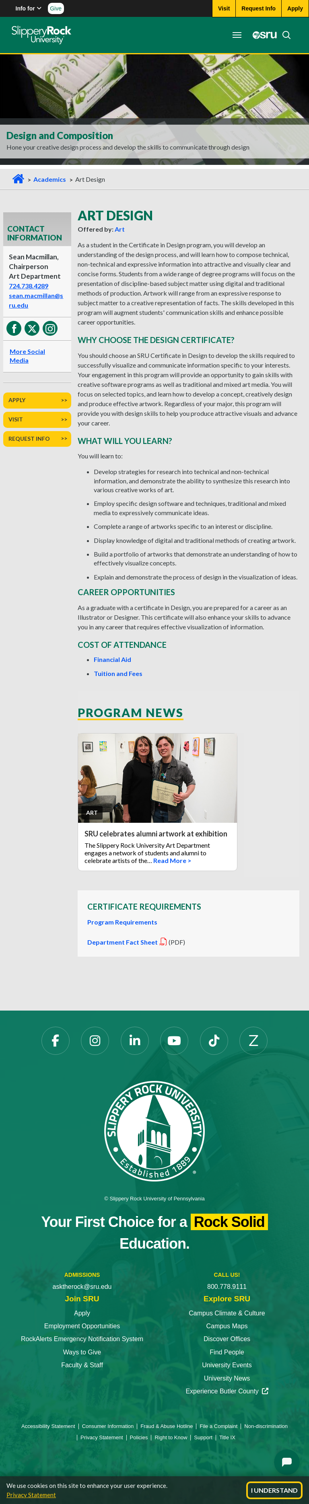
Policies (139, 1437)
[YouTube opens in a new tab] (174, 1041)
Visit (15, 419)
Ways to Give (82, 1352)
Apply (16, 400)
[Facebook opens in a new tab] (55, 1041)
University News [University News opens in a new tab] (227, 1378)
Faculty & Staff (82, 1365)
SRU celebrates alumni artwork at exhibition (156, 833)
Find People (227, 1352)
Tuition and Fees (118, 673)
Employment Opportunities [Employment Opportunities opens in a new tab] (82, 1326)
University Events (227, 1365)
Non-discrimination (266, 1426)
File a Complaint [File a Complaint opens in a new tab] (218, 1426)
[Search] (283, 35)
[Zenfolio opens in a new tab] (253, 1041)
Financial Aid (112, 659)
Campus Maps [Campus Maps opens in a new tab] (226, 1326)
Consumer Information (108, 1426)
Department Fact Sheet (127, 942)
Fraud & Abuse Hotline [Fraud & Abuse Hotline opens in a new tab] (166, 1426)
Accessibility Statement (48, 1426)
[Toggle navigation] (236, 35)
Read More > (172, 860)
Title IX (227, 1437)
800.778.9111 (227, 1286)
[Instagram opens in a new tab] (95, 1041)
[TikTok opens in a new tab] (214, 1041)
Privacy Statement (31, 1494)
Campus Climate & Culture (227, 1313)
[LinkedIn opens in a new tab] (135, 1041)
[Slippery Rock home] (41, 35)
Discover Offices (227, 1339)
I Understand (274, 1490)
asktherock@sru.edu (82, 1286)
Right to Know (170, 1437)
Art (120, 229)
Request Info (29, 438)
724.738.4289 (28, 286)
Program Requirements (122, 922)
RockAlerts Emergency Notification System (82, 1339)
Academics (49, 179)
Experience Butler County (226, 1391)
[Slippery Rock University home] (154, 1130)
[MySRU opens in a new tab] (262, 35)
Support (203, 1437)
